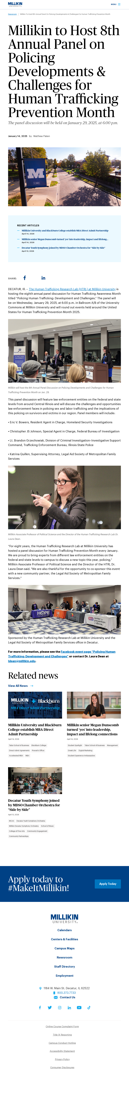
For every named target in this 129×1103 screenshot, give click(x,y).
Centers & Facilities (64, 939)
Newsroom (12, 14)
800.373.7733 (66, 992)
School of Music (47, 826)
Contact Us (67, 997)
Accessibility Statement (62, 1051)
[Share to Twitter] (34, 278)
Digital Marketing (85, 750)
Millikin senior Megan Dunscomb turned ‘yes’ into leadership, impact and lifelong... (65, 239)
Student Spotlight (75, 745)
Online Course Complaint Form (62, 1026)
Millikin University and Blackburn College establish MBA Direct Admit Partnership (65, 231)
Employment (64, 975)
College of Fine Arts (17, 831)
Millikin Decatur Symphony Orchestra (24, 826)
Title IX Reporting (62, 1035)
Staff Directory (64, 966)
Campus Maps (65, 948)
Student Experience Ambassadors (81, 756)
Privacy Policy (62, 1059)
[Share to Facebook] (24, 278)
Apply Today (107, 884)
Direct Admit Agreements (19, 750)
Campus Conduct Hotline (62, 1043)
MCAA (11, 821)
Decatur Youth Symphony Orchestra (31, 821)
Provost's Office (38, 750)
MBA (27, 756)
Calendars (64, 930)
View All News (18, 686)
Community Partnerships (18, 836)
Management (112, 745)
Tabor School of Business (19, 745)
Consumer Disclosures (62, 1067)
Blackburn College (39, 745)
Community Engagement (37, 831)
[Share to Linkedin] (43, 278)
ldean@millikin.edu (21, 661)
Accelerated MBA (16, 756)
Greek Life (72, 750)
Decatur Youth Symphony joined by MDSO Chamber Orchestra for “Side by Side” (63, 248)
